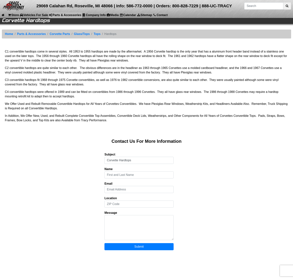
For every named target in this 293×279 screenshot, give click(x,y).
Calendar (127, 15)
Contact (160, 15)
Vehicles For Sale (34, 15)
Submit (139, 246)
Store (13, 15)
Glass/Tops (82, 34)
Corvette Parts (60, 34)
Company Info (94, 15)
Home (9, 34)
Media (113, 15)
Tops (97, 34)
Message (110, 212)
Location (110, 198)
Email (108, 183)
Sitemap (144, 15)
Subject (109, 154)
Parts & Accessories (65, 15)
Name (108, 169)
